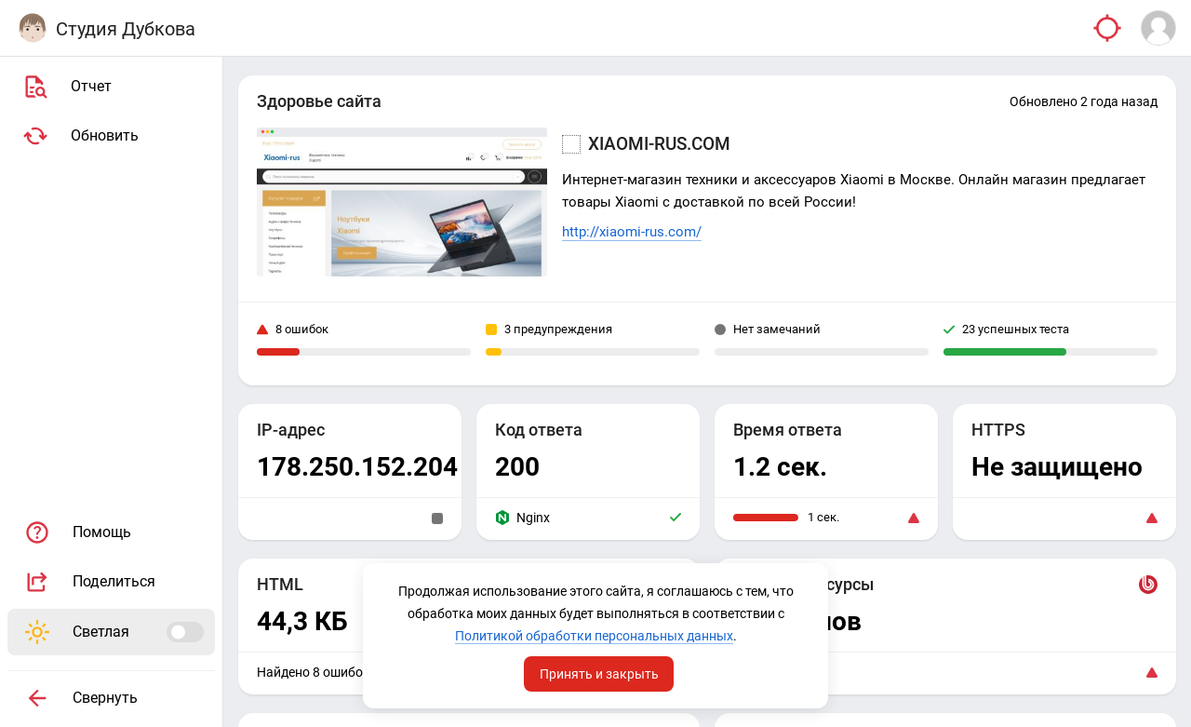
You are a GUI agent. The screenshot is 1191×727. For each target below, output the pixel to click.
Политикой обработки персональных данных (594, 635)
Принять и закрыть (599, 673)
